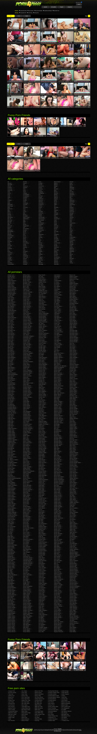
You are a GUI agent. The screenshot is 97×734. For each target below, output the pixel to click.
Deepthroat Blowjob (48, 10)
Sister (71, 183)
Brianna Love (11, 609)
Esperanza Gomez (28, 539)
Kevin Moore (42, 508)
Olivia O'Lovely (58, 573)
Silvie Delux (73, 404)
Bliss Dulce (10, 576)
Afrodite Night (11, 295)
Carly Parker (26, 314)
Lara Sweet (41, 589)
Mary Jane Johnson (59, 393)
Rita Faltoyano (73, 297)
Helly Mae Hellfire (27, 616)
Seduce (56, 260)
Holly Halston (26, 621)
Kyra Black (41, 565)
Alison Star (10, 360)
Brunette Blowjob (39, 10)
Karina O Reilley (43, 437)
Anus (9, 194)
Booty (9, 240)
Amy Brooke (11, 400)
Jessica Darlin (42, 366)
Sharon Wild (73, 385)
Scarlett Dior (73, 368)
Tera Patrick (73, 511)
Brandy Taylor (11, 593)
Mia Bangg (56, 424)
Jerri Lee (41, 356)
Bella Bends (11, 550)
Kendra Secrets (42, 501)
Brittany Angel (11, 626)
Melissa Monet (57, 412)
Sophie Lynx (73, 434)
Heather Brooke (27, 607)
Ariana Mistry (11, 472)
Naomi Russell (57, 495)
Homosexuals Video (53, 709)
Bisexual (10, 226)
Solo (71, 190)
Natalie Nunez (57, 503)
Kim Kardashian (43, 523)
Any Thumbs (11, 720)
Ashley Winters (11, 499)
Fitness (25, 261)
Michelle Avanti (58, 438)
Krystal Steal (42, 553)
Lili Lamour (57, 283)
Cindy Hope (26, 403)
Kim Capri (41, 522)
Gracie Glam (26, 587)
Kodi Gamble (42, 538)
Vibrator (71, 243)
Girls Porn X (64, 719)
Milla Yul (56, 454)
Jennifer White (42, 350)
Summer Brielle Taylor (75, 462)
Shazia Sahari (73, 390)
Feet (24, 250)
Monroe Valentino (58, 484)
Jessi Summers (42, 363)
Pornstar (56, 231)
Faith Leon (25, 550)
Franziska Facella (27, 559)
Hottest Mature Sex (53, 716)
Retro (55, 248)
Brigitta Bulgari (11, 613)
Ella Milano (26, 515)
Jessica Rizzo (42, 374)
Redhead (56, 247)
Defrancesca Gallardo (28, 471)
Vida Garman (73, 602)
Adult (9, 719)
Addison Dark (11, 282)
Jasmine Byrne (42, 317)
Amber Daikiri (11, 387)
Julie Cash (41, 414)
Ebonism (24, 716)
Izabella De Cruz (43, 290)
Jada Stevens (42, 296)
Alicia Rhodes (11, 353)
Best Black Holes (26, 709)
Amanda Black (11, 383)
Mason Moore (57, 394)
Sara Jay (72, 343)
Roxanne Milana (74, 310)
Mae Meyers (57, 363)
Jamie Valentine (43, 304)
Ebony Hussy (38, 692)
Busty (9, 251)
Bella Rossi (10, 555)
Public (55, 241)
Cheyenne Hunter (27, 371)
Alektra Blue (11, 313)
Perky (55, 223)
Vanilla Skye (73, 577)
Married (40, 262)
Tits (70, 227)
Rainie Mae (57, 620)
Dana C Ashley (27, 441)
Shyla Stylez (73, 398)
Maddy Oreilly (57, 354)
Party (55, 220)
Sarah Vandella (73, 357)
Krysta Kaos (42, 548)
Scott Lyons (72, 371)
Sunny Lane (73, 468)
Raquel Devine (58, 626)
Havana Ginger (27, 604)
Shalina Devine (73, 383)
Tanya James (73, 484)
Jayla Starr (41, 329)
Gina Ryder (26, 579)
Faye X (25, 553)
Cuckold (25, 204)
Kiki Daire (41, 519)
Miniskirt (56, 189)
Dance (24, 214)
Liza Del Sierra (58, 306)
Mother (56, 194)
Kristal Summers (43, 542)
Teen (71, 220)
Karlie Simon (42, 442)
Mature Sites (64, 705)
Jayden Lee (41, 327)
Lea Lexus (41, 603)
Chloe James (26, 380)
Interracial (41, 230)
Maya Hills (56, 400)
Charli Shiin (26, 360)
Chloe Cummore (27, 376)
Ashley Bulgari (11, 489)
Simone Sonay (73, 410)
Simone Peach (73, 405)
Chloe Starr (26, 384)
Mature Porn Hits (65, 702)
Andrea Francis (11, 411)
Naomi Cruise (57, 493)
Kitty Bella (41, 530)
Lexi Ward (41, 626)
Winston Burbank (74, 616)
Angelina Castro (12, 437)
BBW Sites (37, 709)
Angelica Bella (11, 432)
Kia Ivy (40, 509)
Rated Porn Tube (26, 700)
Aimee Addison (11, 302)
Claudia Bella (26, 412)
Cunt (24, 208)
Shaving (56, 262)
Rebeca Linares (74, 276)
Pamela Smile (57, 580)
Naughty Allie (57, 511)
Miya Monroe (57, 469)
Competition (26, 194)
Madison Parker (58, 360)
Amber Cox (10, 385)
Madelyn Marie (58, 356)
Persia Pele (57, 594)
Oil (54, 206)
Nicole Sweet (57, 535)
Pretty (55, 235)
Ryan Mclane (73, 320)
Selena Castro (73, 374)
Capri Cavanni (26, 307)
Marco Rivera (57, 376)
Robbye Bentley (74, 299)
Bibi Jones (10, 569)
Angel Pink (10, 424)
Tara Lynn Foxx (73, 488)
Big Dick (10, 221)
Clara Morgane (27, 411)
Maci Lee (56, 351)
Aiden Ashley (11, 297)
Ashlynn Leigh (11, 505)
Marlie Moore (57, 387)
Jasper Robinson (43, 322)
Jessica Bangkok (43, 364)
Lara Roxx (41, 586)
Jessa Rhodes (42, 358)
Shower (71, 181)
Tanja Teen (72, 481)
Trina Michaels (73, 543)
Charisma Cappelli (27, 353)
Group (40, 207)
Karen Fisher (42, 431)
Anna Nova (10, 461)
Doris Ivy (25, 505)
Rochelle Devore (74, 303)
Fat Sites (37, 717)
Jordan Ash (41, 401)
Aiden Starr (10, 300)
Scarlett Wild (73, 370)
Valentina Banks (74, 552)
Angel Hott (10, 420)
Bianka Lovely (11, 567)
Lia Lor (56, 279)
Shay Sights (73, 388)
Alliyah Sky (10, 370)
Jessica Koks (42, 370)
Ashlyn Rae (10, 502)
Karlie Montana (42, 441)
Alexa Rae (10, 329)
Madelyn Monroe (58, 357)
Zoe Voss (72, 626)
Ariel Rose (10, 475)
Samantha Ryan (74, 333)
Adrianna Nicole (12, 293)
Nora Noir (56, 565)
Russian (56, 254)
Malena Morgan (58, 368)
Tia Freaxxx (72, 519)
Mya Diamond (57, 486)
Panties (56, 217)
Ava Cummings (11, 526)
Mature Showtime (65, 703)
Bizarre (9, 227)
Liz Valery (56, 303)
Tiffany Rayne (73, 526)
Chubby (25, 181)
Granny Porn (51, 705)
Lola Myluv (56, 316)
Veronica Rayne (74, 583)
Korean (40, 244)
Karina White (42, 439)
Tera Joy (72, 509)
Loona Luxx (57, 323)
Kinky (40, 240)
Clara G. (25, 410)
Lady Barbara (42, 573)
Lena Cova (41, 613)
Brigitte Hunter (11, 616)
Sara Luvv (72, 344)
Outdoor (56, 214)
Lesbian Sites (51, 720)
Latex (40, 248)
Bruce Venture (26, 285)
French (40, 187)
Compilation (26, 196)
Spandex (72, 193)
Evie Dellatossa (27, 549)
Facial (24, 244)
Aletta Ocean (11, 319)
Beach (9, 213)
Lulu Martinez (57, 340)
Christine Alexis (27, 391)
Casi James (26, 334)
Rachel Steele (57, 616)
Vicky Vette (72, 592)
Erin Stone (25, 538)
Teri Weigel (72, 513)
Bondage (10, 237)
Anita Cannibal (11, 451)
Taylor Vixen (73, 498)
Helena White (26, 614)
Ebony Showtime (39, 694)
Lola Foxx (56, 314)
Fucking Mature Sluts (53, 695)
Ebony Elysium (25, 719)
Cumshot (25, 207)
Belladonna (10, 556)
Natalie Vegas (57, 505)
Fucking (41, 189)
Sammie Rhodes (74, 337)
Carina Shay (26, 309)
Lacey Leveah (42, 570)
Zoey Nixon (72, 629)
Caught (9, 258)
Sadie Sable (73, 326)
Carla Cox (25, 310)
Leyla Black (57, 276)
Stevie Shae (73, 457)
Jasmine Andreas (43, 314)
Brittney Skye (26, 275)
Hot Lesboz (51, 714)
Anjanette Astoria (12, 457)
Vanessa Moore (73, 569)
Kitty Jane (41, 532)
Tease (71, 218)
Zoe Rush (72, 624)
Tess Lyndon (73, 515)
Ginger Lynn (26, 583)
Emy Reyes (26, 529)
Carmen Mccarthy (27, 323)
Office (55, 204)
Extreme (25, 241)
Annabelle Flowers (12, 462)
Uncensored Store (13, 711)
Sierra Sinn (72, 401)
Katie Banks (42, 455)
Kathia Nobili (42, 451)
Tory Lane (72, 542)
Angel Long (10, 421)
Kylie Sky (41, 562)
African (9, 186)
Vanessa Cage (73, 565)
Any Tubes (24, 691)
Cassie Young (26, 343)
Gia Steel (25, 572)
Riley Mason (73, 293)
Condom (25, 197)
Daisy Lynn (26, 438)
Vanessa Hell (73, 566)
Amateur (10, 187)
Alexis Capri (11, 336)
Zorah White (73, 631)
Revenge (56, 250)
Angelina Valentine (12, 439)
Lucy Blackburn (58, 334)
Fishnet (25, 258)
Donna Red (26, 503)
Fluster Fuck (11, 700)
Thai (71, 221)
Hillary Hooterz (27, 617)
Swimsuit (72, 211)
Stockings (72, 201)
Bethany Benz (11, 557)
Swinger (72, 213)
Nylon (55, 203)
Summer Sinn (73, 464)
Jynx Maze (41, 417)
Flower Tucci (26, 555)
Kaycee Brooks (42, 471)
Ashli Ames (10, 501)
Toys (71, 228)
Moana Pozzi (57, 471)
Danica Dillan (26, 451)
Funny (40, 190)
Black (9, 228)
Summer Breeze (74, 461)
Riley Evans (73, 292)
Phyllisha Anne (58, 602)
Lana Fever (41, 580)
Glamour (41, 200)
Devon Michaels (27, 485)
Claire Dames (26, 407)
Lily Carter (56, 285)
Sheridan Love (73, 395)
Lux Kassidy (57, 346)
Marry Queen (57, 391)
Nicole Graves (57, 528)
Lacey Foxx (41, 569)
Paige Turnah (57, 577)
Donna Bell (26, 501)
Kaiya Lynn (41, 425)
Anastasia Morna (12, 407)
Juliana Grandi (42, 412)
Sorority (71, 191)
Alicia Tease (11, 356)
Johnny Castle (42, 394)
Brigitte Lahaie (11, 617)
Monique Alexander (59, 481)
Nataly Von (57, 509)
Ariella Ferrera (11, 476)
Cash (9, 255)
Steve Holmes (73, 455)
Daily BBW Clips (39, 712)
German (41, 196)
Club (24, 189)
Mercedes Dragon (58, 420)
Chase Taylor (26, 364)
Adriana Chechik (12, 287)
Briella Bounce (11, 611)
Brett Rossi (10, 600)
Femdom (25, 251)
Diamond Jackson (27, 489)
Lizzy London (57, 310)
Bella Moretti (11, 553)
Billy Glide (10, 572)
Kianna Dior (42, 511)
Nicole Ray (57, 532)
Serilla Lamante (73, 378)
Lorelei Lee (57, 327)
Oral (55, 208)
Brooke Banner (27, 277)
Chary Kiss (26, 363)
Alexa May (10, 326)
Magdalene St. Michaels (60, 366)
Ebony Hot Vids (39, 691)
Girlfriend (41, 199)
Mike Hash (56, 448)
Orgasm (56, 210)
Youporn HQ (11, 716)
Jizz (39, 238)
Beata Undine (11, 548)
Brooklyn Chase (27, 282)
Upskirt (71, 241)
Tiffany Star (72, 529)
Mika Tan (56, 447)
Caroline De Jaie (27, 326)
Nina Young (57, 562)
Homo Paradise (52, 708)
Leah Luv (41, 607)
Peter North (57, 596)
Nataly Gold (57, 508)
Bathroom (10, 208)
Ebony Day (24, 717)
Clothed (25, 187)
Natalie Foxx (57, 501)
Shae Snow (72, 381)
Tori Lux (72, 540)
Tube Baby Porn (26, 706)
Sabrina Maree (73, 323)
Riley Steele (73, 296)
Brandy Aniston (11, 590)
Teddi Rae (72, 505)
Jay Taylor (41, 323)
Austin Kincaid (11, 519)
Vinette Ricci (73, 604)
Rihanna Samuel (74, 290)
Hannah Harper (27, 600)
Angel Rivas (11, 425)
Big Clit (9, 218)
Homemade (41, 217)
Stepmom (72, 200)
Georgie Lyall (26, 567)
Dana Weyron (26, 445)
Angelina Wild (11, 441)
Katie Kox (41, 458)
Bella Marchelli (11, 552)
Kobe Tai (41, 536)
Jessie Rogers (42, 377)
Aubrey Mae (11, 509)
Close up (25, 186)
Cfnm (9, 261)
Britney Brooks (11, 620)
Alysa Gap (10, 377)
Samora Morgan (74, 340)
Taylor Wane (73, 499)
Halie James (26, 597)
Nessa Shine (57, 516)
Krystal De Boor (43, 550)
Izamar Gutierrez (43, 292)
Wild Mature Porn (65, 716)
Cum (24, 206)
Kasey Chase (42, 445)
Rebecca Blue (73, 277)
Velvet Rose (73, 580)
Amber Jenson (11, 388)
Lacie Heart (41, 572)
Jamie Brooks (42, 302)
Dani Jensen (26, 449)
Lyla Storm (56, 350)
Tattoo (71, 216)
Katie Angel (41, 454)
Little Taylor (57, 302)
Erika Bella (25, 536)
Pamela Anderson (58, 579)
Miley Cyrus (57, 452)
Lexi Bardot (41, 616)
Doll (24, 227)
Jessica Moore (42, 373)
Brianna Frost (11, 606)
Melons (56, 184)
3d (8, 181)
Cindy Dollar (26, 401)
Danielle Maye (26, 454)
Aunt (9, 201)
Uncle (71, 235)
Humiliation (41, 223)
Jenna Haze (42, 340)
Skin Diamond (73, 414)
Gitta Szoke (26, 584)
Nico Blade (57, 523)
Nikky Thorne (57, 555)
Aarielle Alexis (11, 276)
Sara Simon (73, 346)
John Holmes (42, 390)
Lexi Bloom (41, 619)
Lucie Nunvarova (58, 331)
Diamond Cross (27, 486)
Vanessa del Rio (74, 575)
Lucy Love (56, 339)
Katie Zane (41, 464)
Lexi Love (41, 623)
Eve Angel (25, 545)
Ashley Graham (11, 493)
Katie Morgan (42, 459)
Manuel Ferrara (58, 373)
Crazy (24, 201)
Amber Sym (11, 393)
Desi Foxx (25, 479)
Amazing (10, 189)
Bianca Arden (11, 563)
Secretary (56, 258)
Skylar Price (73, 417)
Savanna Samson (74, 364)
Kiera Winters (42, 518)
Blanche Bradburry (12, 575)
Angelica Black (11, 434)
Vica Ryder (72, 589)
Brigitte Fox (10, 614)
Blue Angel (10, 579)
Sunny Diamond (74, 466)
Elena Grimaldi (27, 511)
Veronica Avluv (73, 582)
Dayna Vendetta (27, 466)
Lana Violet (41, 582)
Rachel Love (57, 611)
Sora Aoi (72, 438)
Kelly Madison (42, 491)
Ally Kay (10, 371)
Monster (56, 193)
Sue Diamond (73, 459)
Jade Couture (42, 297)
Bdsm (9, 211)
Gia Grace (25, 569)
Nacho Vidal (57, 491)
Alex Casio (10, 320)
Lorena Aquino (57, 329)
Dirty (24, 223)
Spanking (72, 194)
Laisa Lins (41, 576)
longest (61, 7)
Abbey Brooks (11, 277)
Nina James (57, 557)
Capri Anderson (27, 306)
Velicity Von (72, 579)
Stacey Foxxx (73, 441)
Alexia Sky (10, 331)
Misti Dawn (57, 468)
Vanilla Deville (73, 576)
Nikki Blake (57, 546)
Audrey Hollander (12, 512)
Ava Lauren (10, 530)
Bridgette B (10, 610)
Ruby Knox (72, 319)
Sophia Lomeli (73, 428)
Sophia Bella (73, 424)
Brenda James (11, 599)
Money (55, 191)
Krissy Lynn (41, 540)
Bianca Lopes (11, 566)
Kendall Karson (42, 498)
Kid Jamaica (42, 515)
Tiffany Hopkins (73, 523)
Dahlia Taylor (26, 435)
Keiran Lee (41, 482)
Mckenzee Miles (58, 403)
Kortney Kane (42, 539)
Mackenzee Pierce (58, 353)
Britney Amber (11, 619)
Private (56, 237)
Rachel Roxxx (57, 613)
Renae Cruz (73, 286)
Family (24, 245)
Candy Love (26, 300)
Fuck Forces (11, 705)
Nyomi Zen (57, 570)
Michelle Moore (58, 442)
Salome (71, 329)
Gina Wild (25, 580)
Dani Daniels (26, 448)
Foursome (41, 186)
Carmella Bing (26, 317)
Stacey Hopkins (73, 442)
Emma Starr (26, 526)
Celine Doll (26, 350)
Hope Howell (42, 275)
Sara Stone (72, 347)
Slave (71, 186)
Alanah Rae (11, 309)
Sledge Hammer (74, 418)
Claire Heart (26, 408)
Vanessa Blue (73, 563)
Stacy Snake (73, 449)
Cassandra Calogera (28, 336)
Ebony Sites (38, 695)
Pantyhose (56, 218)
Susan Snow (73, 471)
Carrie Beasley (27, 330)
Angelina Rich (11, 438)
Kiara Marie (41, 512)
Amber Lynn (11, 390)
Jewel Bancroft (42, 383)
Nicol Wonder (57, 525)
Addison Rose (11, 283)
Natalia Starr (57, 499)
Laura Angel (42, 592)
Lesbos (63, 695)
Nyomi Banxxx (57, 569)
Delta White (26, 474)
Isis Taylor (41, 285)
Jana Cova (41, 306)
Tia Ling (72, 521)
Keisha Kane (42, 484)
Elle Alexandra (26, 516)
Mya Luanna (57, 488)
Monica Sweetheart (59, 479)
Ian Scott (41, 276)
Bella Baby (10, 549)
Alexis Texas (11, 344)
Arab (9, 196)
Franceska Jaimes (27, 557)
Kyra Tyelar (41, 566)
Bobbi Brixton (11, 580)
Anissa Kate (11, 445)
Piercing (56, 226)
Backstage (10, 206)
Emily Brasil (26, 521)
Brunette (10, 245)
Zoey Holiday (73, 627)
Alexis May (10, 341)
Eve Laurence (26, 546)
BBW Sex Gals (38, 706)
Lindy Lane (57, 293)
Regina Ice (72, 282)
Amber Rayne (11, 391)
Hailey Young (26, 593)
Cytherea (25, 434)
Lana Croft (41, 579)
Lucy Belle (56, 333)
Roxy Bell (72, 312)
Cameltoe (10, 253)
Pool (55, 230)
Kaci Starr (41, 420)
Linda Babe (57, 289)
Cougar (25, 199)
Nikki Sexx (56, 553)
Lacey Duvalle (42, 567)
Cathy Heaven (26, 346)
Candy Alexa (26, 299)
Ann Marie (10, 458)
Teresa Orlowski (74, 512)
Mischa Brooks (58, 459)
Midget (55, 186)
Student (71, 207)
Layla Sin (41, 602)
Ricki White (72, 289)
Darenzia (25, 459)
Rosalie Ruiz (73, 307)
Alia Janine (10, 346)
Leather (40, 251)
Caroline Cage (26, 324)
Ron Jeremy (73, 306)
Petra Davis (57, 599)
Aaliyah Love (11, 275)
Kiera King (41, 516)
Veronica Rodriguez (74, 586)
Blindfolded (10, 231)
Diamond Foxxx (27, 488)
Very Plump (64, 712)
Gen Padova (26, 566)
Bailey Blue (10, 536)
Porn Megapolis (65, 708)
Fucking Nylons (52, 700)
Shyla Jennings (73, 397)
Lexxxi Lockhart (42, 629)
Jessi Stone (41, 361)
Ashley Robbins (11, 496)
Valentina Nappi (74, 553)
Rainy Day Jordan (58, 621)
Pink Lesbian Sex (65, 706)
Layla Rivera (42, 599)
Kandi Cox (41, 427)
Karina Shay (42, 438)
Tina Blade (72, 535)
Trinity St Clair (73, 548)
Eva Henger (26, 542)
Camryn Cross (26, 296)
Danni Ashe (26, 455)
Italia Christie (42, 286)
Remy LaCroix (73, 285)
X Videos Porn (65, 720)
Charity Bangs (26, 354)
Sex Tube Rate (25, 702)
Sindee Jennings (74, 412)
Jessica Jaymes (43, 368)
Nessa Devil (57, 515)
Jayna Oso (41, 331)
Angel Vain (10, 427)
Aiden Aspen (11, 299)
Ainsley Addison (12, 304)
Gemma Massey (27, 565)
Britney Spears (11, 621)
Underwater (72, 237)
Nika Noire (56, 536)
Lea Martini (41, 604)
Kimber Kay (41, 525)
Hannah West (26, 602)
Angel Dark (10, 417)
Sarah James (73, 350)
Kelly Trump (42, 493)
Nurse (55, 201)
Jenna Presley (42, 343)
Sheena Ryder (73, 391)
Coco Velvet (26, 421)
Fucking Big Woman (53, 691)
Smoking (72, 189)
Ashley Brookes (11, 488)
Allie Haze (10, 361)
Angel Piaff (10, 422)
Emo (24, 234)
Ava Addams (11, 523)
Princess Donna (58, 606)
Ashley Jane (11, 495)
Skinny (71, 184)
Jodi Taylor (41, 388)
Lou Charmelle (58, 330)
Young (71, 262)
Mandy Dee (57, 371)
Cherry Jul (25, 368)
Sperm (71, 196)
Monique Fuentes (58, 482)
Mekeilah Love (57, 405)
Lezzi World (64, 700)
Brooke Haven (26, 279)
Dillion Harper (26, 495)
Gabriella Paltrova (27, 562)
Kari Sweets (42, 434)
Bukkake (10, 248)
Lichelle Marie (57, 280)
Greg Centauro (27, 589)
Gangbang (41, 193)
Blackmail (10, 230)
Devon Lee (26, 484)
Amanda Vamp (11, 384)
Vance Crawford (74, 560)
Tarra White (72, 489)
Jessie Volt (41, 378)
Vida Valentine (73, 603)
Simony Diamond (74, 411)
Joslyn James (42, 404)
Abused (9, 183)
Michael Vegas (58, 437)
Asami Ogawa (11, 482)
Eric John (25, 530)
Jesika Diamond (43, 357)
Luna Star (56, 341)
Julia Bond (41, 410)
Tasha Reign (73, 491)
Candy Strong (26, 304)
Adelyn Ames (11, 286)
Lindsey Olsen (57, 292)
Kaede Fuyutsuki (43, 422)
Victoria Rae (73, 599)
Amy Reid (10, 403)
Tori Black (72, 539)
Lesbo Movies (64, 692)
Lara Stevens (42, 587)
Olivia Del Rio (57, 572)
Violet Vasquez (73, 607)
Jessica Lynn (42, 371)
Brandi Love (11, 589)
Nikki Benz (56, 545)
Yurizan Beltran (73, 621)
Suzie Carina (73, 474)
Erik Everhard (26, 535)
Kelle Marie (41, 485)
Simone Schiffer (74, 408)
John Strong (42, 393)
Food (40, 181)
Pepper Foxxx (57, 590)
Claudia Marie (26, 417)
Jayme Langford (43, 330)
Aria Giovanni (11, 471)
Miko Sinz (56, 449)
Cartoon (10, 254)
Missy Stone (57, 466)
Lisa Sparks (57, 300)
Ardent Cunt (11, 695)
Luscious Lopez (58, 344)
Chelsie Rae (26, 367)
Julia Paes (41, 411)
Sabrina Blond (73, 322)
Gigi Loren (25, 576)
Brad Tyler (10, 584)
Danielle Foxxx (27, 452)
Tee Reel (72, 506)
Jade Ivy (41, 299)
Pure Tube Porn (26, 698)
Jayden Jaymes (42, 326)
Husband (41, 224)
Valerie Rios (73, 557)
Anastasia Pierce (12, 408)
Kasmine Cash (42, 447)
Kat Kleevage (42, 449)
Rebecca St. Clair (74, 279)
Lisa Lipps (56, 299)
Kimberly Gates (42, 526)
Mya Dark (56, 485)
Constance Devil (27, 424)
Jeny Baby (41, 354)
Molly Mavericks (58, 472)
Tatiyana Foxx (73, 493)
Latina (40, 250)
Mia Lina (56, 428)
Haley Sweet (26, 594)
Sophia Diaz (73, 425)
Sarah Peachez (73, 353)
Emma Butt (26, 523)
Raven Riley (57, 629)
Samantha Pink (73, 331)
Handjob (41, 211)
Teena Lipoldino (74, 508)
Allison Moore (11, 367)
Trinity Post (72, 546)
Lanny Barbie (42, 584)
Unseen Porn (11, 691)
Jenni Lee (41, 344)
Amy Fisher (10, 401)
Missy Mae (56, 462)
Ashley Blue (11, 486)
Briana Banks (11, 602)
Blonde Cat (10, 577)
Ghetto (40, 197)
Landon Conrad (42, 583)
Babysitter (10, 204)
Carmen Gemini (27, 319)
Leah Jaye (41, 606)
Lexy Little (41, 631)
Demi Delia (26, 475)
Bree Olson (10, 597)
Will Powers (73, 614)
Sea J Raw (72, 373)
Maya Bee (56, 398)
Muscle (56, 196)
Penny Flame (57, 587)
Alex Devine (11, 322)
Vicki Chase (73, 590)
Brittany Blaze (11, 627)
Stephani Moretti (74, 452)
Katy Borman (42, 468)
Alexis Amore (11, 333)
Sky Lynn (72, 415)
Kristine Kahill (42, 546)
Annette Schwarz (12, 465)
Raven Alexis (57, 627)
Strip (71, 206)
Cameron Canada (27, 292)
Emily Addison (26, 519)
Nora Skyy (56, 566)
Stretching (72, 204)
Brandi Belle (11, 586)
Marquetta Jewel (58, 388)
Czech (24, 211)
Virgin (71, 245)
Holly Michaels (26, 624)
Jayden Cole (42, 324)
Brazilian (10, 241)
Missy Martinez (58, 464)
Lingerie (41, 257)
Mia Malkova (57, 430)
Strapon (72, 203)
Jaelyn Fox (41, 300)
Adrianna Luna (11, 292)
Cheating (10, 262)
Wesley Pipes (73, 611)
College (25, 193)
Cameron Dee (26, 293)
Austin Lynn (10, 521)
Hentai (40, 214)
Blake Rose (10, 573)
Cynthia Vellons (27, 432)
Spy (70, 197)
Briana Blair (10, 603)
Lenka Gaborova (43, 614)
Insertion (41, 228)
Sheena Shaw (73, 393)
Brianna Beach (11, 604)
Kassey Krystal (42, 448)
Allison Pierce (11, 368)
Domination (26, 228)
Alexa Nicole (11, 327)
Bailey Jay (10, 539)
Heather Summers (27, 610)
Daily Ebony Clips (26, 712)
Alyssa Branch (11, 378)
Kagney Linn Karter (43, 424)
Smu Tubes (24, 705)
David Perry (26, 465)
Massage (41, 264)
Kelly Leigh (41, 489)
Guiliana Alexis (27, 590)
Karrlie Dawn (42, 444)
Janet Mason (42, 312)
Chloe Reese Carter (28, 383)
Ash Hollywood (11, 484)
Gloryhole (41, 203)
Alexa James (11, 324)
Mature (56, 183)
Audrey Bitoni (11, 511)
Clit (24, 184)
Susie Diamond (73, 472)
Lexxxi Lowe (42, 630)
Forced (40, 184)
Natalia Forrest (58, 496)
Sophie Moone (73, 435)
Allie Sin (10, 366)
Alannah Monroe (12, 310)
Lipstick (40, 258)
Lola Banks (57, 313)
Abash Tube (11, 717)
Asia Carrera (11, 506)
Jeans (40, 235)
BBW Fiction (38, 705)
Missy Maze (57, 465)
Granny (40, 206)
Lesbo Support (65, 694)
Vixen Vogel (73, 610)
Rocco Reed (73, 300)
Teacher (72, 217)
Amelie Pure (11, 394)
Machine (41, 260)
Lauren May (42, 594)
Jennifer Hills (42, 349)
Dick (24, 220)
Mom (55, 190)
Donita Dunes (26, 499)
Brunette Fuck (56, 10)
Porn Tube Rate (26, 697)
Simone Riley (73, 407)
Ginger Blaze (26, 582)
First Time (25, 257)
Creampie (25, 203)
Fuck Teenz (51, 702)
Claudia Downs (27, 415)
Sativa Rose (73, 363)
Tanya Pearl (73, 485)
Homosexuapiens (52, 711)
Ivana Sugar (42, 289)
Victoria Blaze (73, 593)
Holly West (25, 627)
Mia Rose (56, 432)
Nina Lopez (57, 559)
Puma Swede (57, 610)
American (10, 190)
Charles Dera (26, 357)
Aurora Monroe (11, 516)
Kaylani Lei (41, 478)
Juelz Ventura (42, 407)
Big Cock (10, 220)
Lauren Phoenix (43, 596)
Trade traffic (59, 728)
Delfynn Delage (27, 472)
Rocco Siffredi (73, 302)
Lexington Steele (43, 627)
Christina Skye (26, 390)
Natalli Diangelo (58, 506)
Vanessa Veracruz (74, 572)
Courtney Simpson (27, 428)
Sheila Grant (73, 394)
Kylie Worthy (42, 563)
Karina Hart (41, 435)
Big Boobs (10, 217)
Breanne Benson (12, 594)
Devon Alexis (26, 482)
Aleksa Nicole (11, 312)
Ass (8, 199)
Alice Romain (11, 351)
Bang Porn (11, 697)
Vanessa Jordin (73, 567)
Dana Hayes (26, 444)
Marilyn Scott (57, 384)
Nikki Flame (57, 550)
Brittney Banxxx (11, 631)
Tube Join (10, 694)
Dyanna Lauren (27, 508)
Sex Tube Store (25, 703)
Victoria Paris (73, 596)
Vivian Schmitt (73, 609)
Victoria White (73, 600)
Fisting (24, 260)
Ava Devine (10, 529)
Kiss (40, 241)
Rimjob (56, 253)
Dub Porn (10, 698)
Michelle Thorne (58, 444)
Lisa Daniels (57, 297)
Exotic (24, 240)
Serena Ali (72, 377)
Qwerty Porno (11, 708)
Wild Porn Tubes (12, 712)
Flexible (25, 264)
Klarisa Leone (42, 535)
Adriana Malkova (12, 289)
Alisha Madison (11, 357)
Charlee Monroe (27, 356)
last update (53, 7)
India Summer (42, 279)
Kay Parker (41, 469)
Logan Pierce (57, 312)
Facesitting (26, 243)
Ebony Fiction (25, 720)
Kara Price (41, 430)
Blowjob (10, 234)
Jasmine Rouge (42, 319)
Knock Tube (25, 695)
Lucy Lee (56, 337)
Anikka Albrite (11, 444)
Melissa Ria (57, 414)
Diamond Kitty (26, 491)
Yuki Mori (72, 620)
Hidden (40, 216)
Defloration (26, 218)
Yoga (71, 261)
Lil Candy (56, 282)
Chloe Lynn (26, 381)
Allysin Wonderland (12, 374)
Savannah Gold (73, 366)
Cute (24, 210)
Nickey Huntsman (58, 518)
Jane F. (40, 310)
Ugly (71, 234)
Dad (24, 213)
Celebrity (10, 260)
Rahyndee (56, 619)
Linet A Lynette (58, 295)
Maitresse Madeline (59, 367)
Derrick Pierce (26, 478)
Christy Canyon (27, 394)
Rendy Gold (73, 287)
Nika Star (56, 538)
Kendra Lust (42, 499)
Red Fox (72, 280)
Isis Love (41, 283)
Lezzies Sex (64, 698)
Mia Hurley (56, 425)
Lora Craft (56, 324)
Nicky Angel (57, 522)
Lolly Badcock (57, 317)
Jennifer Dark (42, 347)
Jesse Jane (41, 360)
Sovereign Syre (73, 439)
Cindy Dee (25, 400)
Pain (55, 216)
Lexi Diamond (42, 621)
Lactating (41, 245)
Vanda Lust (72, 562)
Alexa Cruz (10, 323)
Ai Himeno (10, 296)
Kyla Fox (41, 556)
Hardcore (41, 213)
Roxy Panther (73, 314)
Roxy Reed (72, 317)
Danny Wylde (26, 457)
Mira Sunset (57, 458)
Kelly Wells (41, 495)
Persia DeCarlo (58, 592)
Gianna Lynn (26, 573)
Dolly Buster (26, 496)
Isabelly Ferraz (42, 282)
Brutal (9, 247)
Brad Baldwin (11, 583)
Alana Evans (11, 307)
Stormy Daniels (73, 458)
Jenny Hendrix (42, 351)
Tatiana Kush (73, 492)
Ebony (24, 233)
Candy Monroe (27, 303)
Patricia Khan (57, 583)
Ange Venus (11, 415)
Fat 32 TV (37, 716)
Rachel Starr (57, 614)
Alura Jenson (11, 376)
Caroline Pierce (27, 327)
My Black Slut (38, 702)
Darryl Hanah (26, 464)
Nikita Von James (58, 542)
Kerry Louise (42, 505)
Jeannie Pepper (43, 334)
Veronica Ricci (73, 584)
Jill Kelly (41, 385)
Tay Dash (72, 495)
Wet (71, 253)
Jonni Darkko (42, 400)
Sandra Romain (73, 341)
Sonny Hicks (73, 422)
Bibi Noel (10, 570)
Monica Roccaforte (59, 476)
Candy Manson (27, 302)
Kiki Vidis (41, 521)
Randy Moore (57, 624)
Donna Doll (26, 502)
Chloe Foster (26, 378)
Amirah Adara (11, 398)
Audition (10, 200)
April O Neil (10, 469)
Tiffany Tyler (73, 530)
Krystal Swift (42, 555)
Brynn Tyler (26, 286)
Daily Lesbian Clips (40, 714)
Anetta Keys (11, 414)
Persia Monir (57, 593)
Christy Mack (26, 395)
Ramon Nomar (58, 623)
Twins (71, 233)
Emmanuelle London (28, 528)
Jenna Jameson (43, 341)
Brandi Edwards (12, 587)
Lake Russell (42, 577)
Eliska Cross (26, 512)
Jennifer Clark (42, 346)
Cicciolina (25, 398)
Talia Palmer (73, 479)
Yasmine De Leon (74, 617)
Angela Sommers (12, 428)
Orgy (55, 211)
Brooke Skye (26, 280)
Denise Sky (26, 476)
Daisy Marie (26, 439)
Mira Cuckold (57, 457)
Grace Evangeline (27, 586)
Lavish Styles (42, 597)
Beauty (9, 214)
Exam (24, 238)
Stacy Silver (73, 448)
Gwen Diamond (27, 592)
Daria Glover (26, 461)
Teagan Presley (73, 501)
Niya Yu (56, 563)
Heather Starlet (27, 609)
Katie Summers (42, 462)
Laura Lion (41, 593)
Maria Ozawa (57, 378)
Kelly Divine (42, 486)
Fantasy (25, 247)
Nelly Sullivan (57, 513)
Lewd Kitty (64, 697)
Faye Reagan (26, 552)
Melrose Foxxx (58, 417)
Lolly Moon (57, 319)
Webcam (72, 250)
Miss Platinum (57, 461)
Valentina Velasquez (75, 555)
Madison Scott (57, 361)
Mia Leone (56, 427)
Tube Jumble (11, 709)
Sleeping (72, 187)
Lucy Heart (57, 336)
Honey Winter (26, 631)
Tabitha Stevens (74, 478)
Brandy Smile (11, 592)
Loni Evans (57, 322)
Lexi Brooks (42, 620)
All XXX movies (12, 692)
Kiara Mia (41, 513)
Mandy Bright (57, 370)
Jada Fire (41, 295)
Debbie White (26, 468)
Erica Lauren (26, 533)
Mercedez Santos (58, 422)
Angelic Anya (11, 430)
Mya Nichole (57, 489)
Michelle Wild (57, 445)
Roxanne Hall (73, 309)
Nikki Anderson (58, 543)
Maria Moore (57, 377)
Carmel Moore (26, 316)
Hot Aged (50, 712)
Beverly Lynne (11, 562)
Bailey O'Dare (11, 540)
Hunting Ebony (38, 700)
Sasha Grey (73, 360)
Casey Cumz (26, 333)
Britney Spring (11, 623)
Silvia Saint (72, 403)
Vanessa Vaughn (74, 570)
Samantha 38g (73, 330)
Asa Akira (10, 481)
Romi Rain (72, 304)
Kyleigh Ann (42, 559)
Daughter (25, 216)
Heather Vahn (26, 611)
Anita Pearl (10, 455)
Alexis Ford (10, 339)
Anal (9, 191)
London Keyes (57, 320)
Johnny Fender (42, 395)
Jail (39, 233)
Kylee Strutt (41, 557)
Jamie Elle (41, 303)
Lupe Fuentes (57, 343)
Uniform (72, 238)
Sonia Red (72, 421)
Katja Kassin (42, 465)
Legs (40, 253)
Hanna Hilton (26, 599)
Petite (55, 224)
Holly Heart (26, 623)
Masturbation (57, 181)
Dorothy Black (26, 506)
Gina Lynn (25, 577)
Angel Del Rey (11, 418)
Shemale (56, 264)
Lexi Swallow (42, 624)
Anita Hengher (11, 454)
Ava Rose (10, 532)
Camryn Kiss (26, 297)
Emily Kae (25, 522)
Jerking (40, 237)
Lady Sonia (41, 575)
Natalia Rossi (57, 498)
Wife (71, 255)
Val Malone (72, 550)
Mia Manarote (57, 431)
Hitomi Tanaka (26, 620)
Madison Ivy (57, 358)
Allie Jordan (11, 364)
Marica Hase (57, 381)
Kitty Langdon (42, 533)
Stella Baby (72, 451)
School (56, 255)
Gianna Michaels (27, 575)
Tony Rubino (73, 538)
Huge (40, 221)
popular (45, 7)
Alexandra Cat (11, 330)
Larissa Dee (42, 590)
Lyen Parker (57, 347)
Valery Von (72, 559)
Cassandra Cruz (27, 337)
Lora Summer (57, 326)
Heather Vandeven (28, 613)
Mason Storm (57, 395)
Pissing (56, 227)
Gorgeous (41, 204)
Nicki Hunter (57, 519)
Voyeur (71, 247)
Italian (40, 231)
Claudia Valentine (27, 420)
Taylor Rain (72, 496)
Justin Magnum (42, 415)
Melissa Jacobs (58, 410)
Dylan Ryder (26, 509)
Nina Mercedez (58, 560)
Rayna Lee (72, 275)
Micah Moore (57, 435)
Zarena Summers (74, 623)
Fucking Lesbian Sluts (53, 692)
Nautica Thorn (57, 512)
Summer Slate (73, 465)
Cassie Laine (26, 341)
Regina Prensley (74, 283)
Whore (71, 254)
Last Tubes (11, 702)
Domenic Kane (27, 498)
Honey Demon (26, 629)
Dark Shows (25, 714)
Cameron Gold (27, 295)
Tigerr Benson (73, 532)
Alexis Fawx (11, 337)
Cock (24, 190)
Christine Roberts (27, 393)
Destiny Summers (27, 481)
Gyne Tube (24, 694)
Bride (9, 243)
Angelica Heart (11, 435)
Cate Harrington (27, 344)
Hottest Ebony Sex (39, 698)
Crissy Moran (26, 431)
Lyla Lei (56, 349)
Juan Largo (41, 405)
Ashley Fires (11, 491)
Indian (40, 226)
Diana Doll (25, 492)
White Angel (73, 613)
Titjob (71, 226)
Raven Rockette (58, 630)
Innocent (41, 227)
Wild (71, 257)
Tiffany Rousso (73, 528)
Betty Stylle (10, 560)
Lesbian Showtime (52, 719)
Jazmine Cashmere (43, 333)
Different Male (38, 719)
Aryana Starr (11, 479)
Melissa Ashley (58, 408)
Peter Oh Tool (57, 597)
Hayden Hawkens (27, 606)
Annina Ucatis (11, 468)
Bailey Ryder (11, 542)
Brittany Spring (11, 630)
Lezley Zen (57, 277)
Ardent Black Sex (26, 708)
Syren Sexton (73, 476)
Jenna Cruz (41, 339)
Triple (71, 231)
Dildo (24, 221)
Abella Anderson (12, 280)
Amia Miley (10, 395)
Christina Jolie (26, 388)
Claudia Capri (26, 414)
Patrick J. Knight (58, 584)
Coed (24, 191)
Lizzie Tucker (57, 309)
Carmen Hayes (27, 320)
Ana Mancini (11, 404)
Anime (9, 193)
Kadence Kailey (42, 421)
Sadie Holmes (73, 324)
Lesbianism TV (52, 717)
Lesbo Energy (64, 691)
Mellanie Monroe (58, 415)
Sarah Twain (73, 356)
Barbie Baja (10, 543)
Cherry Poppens (27, 370)
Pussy (55, 244)
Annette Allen (11, 464)
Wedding (72, 251)
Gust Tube (24, 692)
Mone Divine (57, 475)
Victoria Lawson (74, 594)
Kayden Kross (42, 472)
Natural (56, 197)
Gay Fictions (51, 703)
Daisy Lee (25, 437)
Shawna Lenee (73, 387)
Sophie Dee (73, 431)
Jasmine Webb (42, 320)
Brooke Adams (27, 276)
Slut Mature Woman (66, 711)
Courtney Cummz (27, 427)
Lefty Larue (41, 609)
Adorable (10, 184)
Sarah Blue (72, 349)
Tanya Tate (72, 486)
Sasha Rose (73, 361)
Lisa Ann (56, 296)
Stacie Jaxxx (73, 447)
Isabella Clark (42, 280)
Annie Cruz (10, 466)
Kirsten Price (42, 529)
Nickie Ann (56, 521)
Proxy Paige (57, 609)
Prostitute (56, 240)
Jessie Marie (42, 376)
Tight (71, 224)
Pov (55, 233)
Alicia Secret (11, 354)
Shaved (56, 261)
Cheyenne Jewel (27, 373)
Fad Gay (37, 720)
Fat (24, 248)
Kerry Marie (41, 506)
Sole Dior (72, 420)
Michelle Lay (57, 439)
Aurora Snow (11, 518)
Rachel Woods (57, 617)
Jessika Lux (42, 381)
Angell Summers (12, 442)
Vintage (71, 244)
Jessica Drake (42, 367)
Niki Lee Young (58, 539)
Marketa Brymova (58, 385)
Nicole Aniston (57, 526)
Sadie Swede (73, 327)
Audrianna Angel (12, 513)
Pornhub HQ (11, 703)
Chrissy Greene (27, 385)
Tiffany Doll (72, 522)
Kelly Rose (41, 492)
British (9, 244)
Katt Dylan (41, 466)
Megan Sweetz (58, 404)
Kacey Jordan (42, 418)
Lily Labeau (57, 286)
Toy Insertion (31, 10)
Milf (55, 187)
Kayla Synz (41, 476)
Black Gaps (24, 711)
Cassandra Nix (23, 12)
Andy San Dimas (12, 412)
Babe (9, 203)
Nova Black (57, 567)
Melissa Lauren (58, 411)
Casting (9, 257)
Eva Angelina (26, 540)
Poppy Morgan (58, 604)
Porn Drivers (11, 706)
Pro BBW (63, 709)
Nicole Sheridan (58, 533)
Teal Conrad (73, 503)
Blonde (9, 233)
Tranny (71, 230)
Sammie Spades (74, 339)
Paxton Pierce (57, 586)
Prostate (56, 238)
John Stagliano (42, 391)
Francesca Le (26, 556)
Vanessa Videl (73, 573)
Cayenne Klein (27, 347)
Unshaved (72, 240)
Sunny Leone (73, 469)
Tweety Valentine (74, 549)
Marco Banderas (58, 374)
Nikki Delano (57, 549)
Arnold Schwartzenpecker (14, 478)
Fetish (24, 253)
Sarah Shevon (73, 354)
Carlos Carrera (27, 313)
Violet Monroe (73, 606)
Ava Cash (10, 525)
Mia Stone (56, 434)
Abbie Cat (10, 279)
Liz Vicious (56, 304)
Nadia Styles (57, 492)
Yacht (71, 260)
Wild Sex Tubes (12, 714)
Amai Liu (10, 381)
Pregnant (56, 234)
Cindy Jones (26, 404)
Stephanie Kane (74, 454)
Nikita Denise (57, 540)
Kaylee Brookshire (43, 479)
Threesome (72, 223)
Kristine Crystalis (43, 545)
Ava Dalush (10, 528)
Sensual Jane (73, 376)
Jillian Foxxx (42, 387)
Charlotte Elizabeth (28, 361)
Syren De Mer (73, 475)
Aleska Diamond (12, 317)
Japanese (41, 234)
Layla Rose (41, 600)
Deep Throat (26, 217)
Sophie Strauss (73, 437)
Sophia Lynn (73, 430)
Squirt (71, 199)
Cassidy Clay (26, 340)
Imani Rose (41, 277)
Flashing (25, 262)
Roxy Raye (72, 316)
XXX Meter (64, 717)
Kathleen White (42, 452)
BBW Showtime (39, 708)
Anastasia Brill (11, 405)
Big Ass (9, 216)
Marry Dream (57, 390)
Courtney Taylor (27, 430)
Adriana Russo (11, 290)
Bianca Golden (11, 565)
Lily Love (56, 287)
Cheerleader (11, 264)
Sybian (71, 214)
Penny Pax (36, 12)
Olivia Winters (57, 575)
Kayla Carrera (42, 474)
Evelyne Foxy (26, 548)
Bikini (9, 224)
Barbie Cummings (12, 545)
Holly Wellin (26, 626)
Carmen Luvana (27, 322)
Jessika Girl (41, 380)
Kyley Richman (42, 560)
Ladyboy (41, 247)
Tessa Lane (72, 516)
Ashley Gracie (11, 492)
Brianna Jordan (11, 607)
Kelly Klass (41, 488)
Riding (55, 251)
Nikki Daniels (57, 548)
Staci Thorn (72, 445)
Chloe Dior (25, 377)
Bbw (9, 210)
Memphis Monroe (58, 418)
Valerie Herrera (73, 556)
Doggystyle (26, 226)
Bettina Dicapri (11, 559)
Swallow (72, 210)
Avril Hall (10, 533)
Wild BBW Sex (65, 714)
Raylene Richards (58, 631)
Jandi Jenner (42, 307)
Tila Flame (72, 533)
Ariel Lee (10, 474)
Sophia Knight (73, 427)
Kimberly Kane (42, 528)
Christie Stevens (27, 387)
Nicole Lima (57, 529)
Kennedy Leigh (42, 503)
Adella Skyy (11, 285)
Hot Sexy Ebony (39, 697)
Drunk (24, 231)
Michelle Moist (57, 441)
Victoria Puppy (73, 597)
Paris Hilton (57, 582)
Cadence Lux (26, 289)
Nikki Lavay (57, 552)
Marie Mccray (57, 383)
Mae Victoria (57, 364)
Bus (8, 250)
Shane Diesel (73, 384)
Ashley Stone (11, 498)
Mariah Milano (57, 380)
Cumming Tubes (39, 711)
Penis (55, 221)
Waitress (72, 248)
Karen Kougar (42, 432)
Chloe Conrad (26, 374)
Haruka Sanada (27, 603)
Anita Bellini (11, 447)
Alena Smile (11, 316)
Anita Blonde (11, 448)
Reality (56, 245)
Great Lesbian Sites (53, 706)
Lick (40, 255)
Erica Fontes (26, 532)
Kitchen (40, 243)
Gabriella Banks (27, 560)
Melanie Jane (57, 407)
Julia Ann (41, 408)
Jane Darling (42, 309)
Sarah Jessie (73, 351)
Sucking (72, 208)
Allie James (10, 363)
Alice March (11, 350)
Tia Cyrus (72, 518)
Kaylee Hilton (42, 481)
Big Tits (9, 223)
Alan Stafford (11, 306)
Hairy (40, 210)
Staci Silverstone (74, 444)
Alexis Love (10, 340)
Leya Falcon (57, 275)
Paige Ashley (57, 576)
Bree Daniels (11, 596)
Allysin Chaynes (12, 373)
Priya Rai (56, 607)
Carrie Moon (26, 331)
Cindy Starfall (26, 405)
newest (18, 15)
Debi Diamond (26, 469)
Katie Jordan (42, 457)
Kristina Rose (42, 543)
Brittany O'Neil (11, 629)
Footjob (40, 183)
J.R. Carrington (42, 293)
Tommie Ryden (73, 536)
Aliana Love (11, 347)
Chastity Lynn (26, 366)
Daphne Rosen (27, 458)
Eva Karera (26, 543)
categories (70, 7)
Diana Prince (26, 493)
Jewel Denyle (42, 384)
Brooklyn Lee (26, 283)
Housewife (41, 220)
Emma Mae (26, 525)
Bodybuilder (11, 235)
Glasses (41, 201)
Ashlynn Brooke (12, 503)
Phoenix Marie (57, 600)
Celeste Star (26, 349)
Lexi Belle (41, 617)
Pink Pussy (30, 12)
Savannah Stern (74, 367)
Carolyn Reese (27, 329)
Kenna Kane (42, 502)
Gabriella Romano (27, 563)
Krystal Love (42, 552)
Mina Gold (56, 455)
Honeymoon (42, 218)
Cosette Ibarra (26, 425)
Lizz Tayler (56, 307)
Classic (25, 183)
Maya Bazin (57, 397)
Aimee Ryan (11, 303)
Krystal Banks (42, 549)
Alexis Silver (11, 343)
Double (25, 230)
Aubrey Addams (12, 508)
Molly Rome (57, 474)
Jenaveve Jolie (42, 337)
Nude (55, 200)
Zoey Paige (72, 630)
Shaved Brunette (23, 10)
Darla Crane (26, 462)
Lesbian (41, 254)
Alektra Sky (10, 314)
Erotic (24, 235)
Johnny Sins (42, 397)
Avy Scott (10, 535)
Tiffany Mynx (73, 525)
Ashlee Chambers (12, 485)
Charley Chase (27, 358)
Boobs (9, 238)
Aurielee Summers (12, 515)
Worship (72, 258)
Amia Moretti (11, 397)
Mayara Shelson (58, 401)
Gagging (41, 191)
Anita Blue (10, 449)
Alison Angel (11, 358)
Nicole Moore (57, 530)
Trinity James (73, 545)
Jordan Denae (42, 403)
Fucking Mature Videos (54, 697)
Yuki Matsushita (74, 619)
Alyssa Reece (11, 380)
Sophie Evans (73, 432)
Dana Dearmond (27, 442)
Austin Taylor (11, 522)
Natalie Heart (57, 502)
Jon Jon (41, 398)
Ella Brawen (26, 513)
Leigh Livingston (43, 610)
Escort (24, 237)
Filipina (25, 254)
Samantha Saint (74, 334)
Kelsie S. (41, 496)
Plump (55, 228)
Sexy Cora (72, 380)
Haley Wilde (26, 596)
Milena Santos (57, 451)
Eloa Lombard (26, 518)
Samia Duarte (73, 336)
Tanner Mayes (73, 482)
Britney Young (11, 624)
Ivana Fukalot (42, 287)
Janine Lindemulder (43, 313)
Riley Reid (72, 295)
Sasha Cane (73, 358)
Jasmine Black (42, 316)
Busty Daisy (26, 287)
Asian (9, 197)
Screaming (56, 257)
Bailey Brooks (11, 538)
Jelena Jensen (42, 336)
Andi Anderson (11, 410)
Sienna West (73, 400)
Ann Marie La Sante (13, 459)
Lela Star (41, 611)
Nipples (56, 199)
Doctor (24, 224)
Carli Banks (26, 312)
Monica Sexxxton (58, 478)
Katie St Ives (42, 461)
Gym (40, 208)
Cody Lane (26, 422)
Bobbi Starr (10, 582)
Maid (40, 261)
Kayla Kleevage (42, 475)
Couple (25, 200)
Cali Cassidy (26, 290)
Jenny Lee (41, 353)
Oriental (56, 213)
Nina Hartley (57, 556)
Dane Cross (26, 447)
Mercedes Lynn (58, 421)
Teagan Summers (74, 502)
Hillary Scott (26, 619)
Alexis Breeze (11, 334)
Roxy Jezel (72, 313)
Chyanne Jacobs (27, 397)
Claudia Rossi (26, 418)
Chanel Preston (27, 351)
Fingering (25, 255)
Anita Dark (10, 452)
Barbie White (11, 546)
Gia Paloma (26, 570)
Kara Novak (42, 428)
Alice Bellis (10, 349)
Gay (40, 194)
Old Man (56, 207)
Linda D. (56, 290)
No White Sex (38, 703)
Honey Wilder (26, 630)
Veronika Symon (74, 587)
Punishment (57, 243)
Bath (9, 207)
